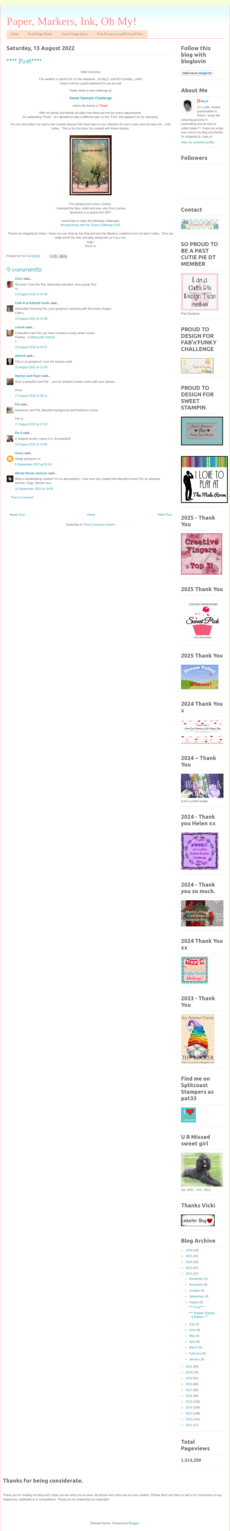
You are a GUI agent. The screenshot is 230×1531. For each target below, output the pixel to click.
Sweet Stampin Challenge (90, 98)
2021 (189, 1366)
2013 (189, 1413)
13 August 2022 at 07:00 (31, 294)
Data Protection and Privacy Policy (120, 34)
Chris (19, 278)
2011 (189, 1425)
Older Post (164, 514)
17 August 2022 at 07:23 (31, 424)
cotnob (20, 327)
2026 (189, 1250)
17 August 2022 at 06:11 (31, 395)
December (196, 1278)
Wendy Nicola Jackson (31, 473)
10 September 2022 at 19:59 (34, 488)
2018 (189, 1384)
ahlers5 (20, 355)
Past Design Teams (40, 34)
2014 (189, 1407)
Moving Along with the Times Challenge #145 (90, 225)
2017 (189, 1390)
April (192, 1341)
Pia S (18, 432)
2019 (189, 1378)
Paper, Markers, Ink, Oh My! (72, 21)
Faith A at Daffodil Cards (32, 303)
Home (15, 34)
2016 (189, 1395)
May (192, 1335)
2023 (189, 1267)
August (194, 1302)
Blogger (134, 1523)
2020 (189, 1372)
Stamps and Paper (28, 375)
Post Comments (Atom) (99, 524)
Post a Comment (22, 497)
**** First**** (196, 1307)
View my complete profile (197, 142)
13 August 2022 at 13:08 (31, 318)
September (197, 1296)
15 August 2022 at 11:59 (31, 367)
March (193, 1347)
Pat (17, 404)
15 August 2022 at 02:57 (31, 347)
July (192, 1324)
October (195, 1290)
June (193, 1330)
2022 (189, 1273)
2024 (189, 1262)
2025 (189, 1256)
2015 (189, 1401)
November (196, 1284)
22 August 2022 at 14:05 (31, 444)
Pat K (204, 101)
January (195, 1359)
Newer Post (17, 514)
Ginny (19, 453)
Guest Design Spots (75, 34)
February (195, 1353)
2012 (189, 1419)
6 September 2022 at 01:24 (33, 464)
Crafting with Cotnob (41, 337)
